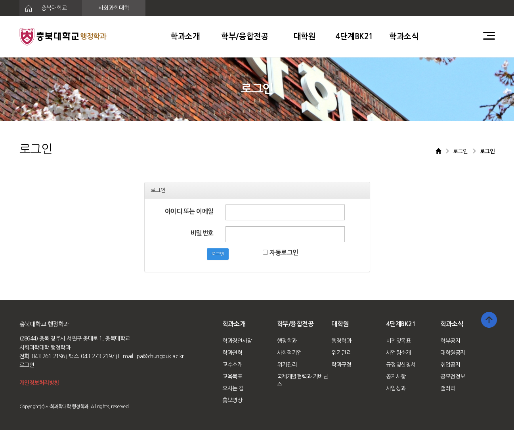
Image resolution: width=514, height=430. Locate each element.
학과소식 (403, 36)
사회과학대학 (113, 8)
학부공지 (450, 341)
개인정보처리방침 (39, 383)
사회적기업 (289, 352)
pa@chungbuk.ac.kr (160, 356)
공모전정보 (452, 376)
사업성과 (396, 388)
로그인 (217, 254)
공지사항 (396, 376)
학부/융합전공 (244, 36)
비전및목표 (398, 341)
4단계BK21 (354, 36)
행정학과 (287, 341)
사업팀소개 (398, 352)
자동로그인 (280, 253)
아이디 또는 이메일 (189, 211)
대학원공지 (452, 352)
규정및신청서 (401, 364)
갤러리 (447, 388)
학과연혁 (232, 352)
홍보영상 (232, 400)
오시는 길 (233, 388)
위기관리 (287, 364)
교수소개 (232, 364)
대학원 (305, 36)
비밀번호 (202, 233)
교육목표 (232, 376)
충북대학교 (43, 8)
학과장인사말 (237, 341)
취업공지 (450, 364)
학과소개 (185, 36)
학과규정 (341, 364)
